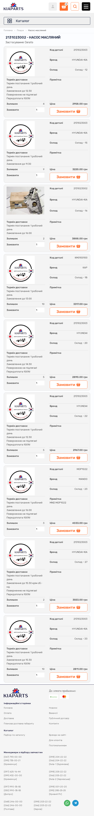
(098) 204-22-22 (58, 757)
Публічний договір (59, 718)
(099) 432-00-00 (13, 775)
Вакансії (53, 713)
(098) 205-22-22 (57, 771)
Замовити (13, 109)
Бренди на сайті (57, 735)
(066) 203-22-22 (42, 805)
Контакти (54, 723)
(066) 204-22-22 (57, 760)
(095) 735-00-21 (12, 760)
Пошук (20, 30)
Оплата (7, 713)
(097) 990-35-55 (12, 786)
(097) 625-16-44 (12, 771)
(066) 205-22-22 (57, 775)
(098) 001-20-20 (58, 786)
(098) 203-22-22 (42, 801)
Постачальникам (58, 745)
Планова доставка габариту (19, 723)
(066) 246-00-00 (13, 805)
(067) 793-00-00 (13, 757)
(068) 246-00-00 (13, 801)
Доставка (9, 718)
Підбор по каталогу (14, 735)
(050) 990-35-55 (12, 790)
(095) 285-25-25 (57, 790)
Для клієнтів (55, 740)
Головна (8, 30)
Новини (53, 708)
